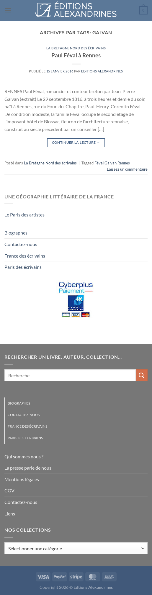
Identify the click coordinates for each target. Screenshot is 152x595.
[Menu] (8, 10)
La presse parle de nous (27, 467)
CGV (9, 490)
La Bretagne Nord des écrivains (76, 48)
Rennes (123, 163)
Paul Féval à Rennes (76, 55)
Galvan (110, 163)
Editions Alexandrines (102, 71)
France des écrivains (24, 255)
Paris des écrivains (23, 267)
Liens (9, 513)
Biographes (15, 232)
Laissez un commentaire (127, 169)
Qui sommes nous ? (23, 456)
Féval (99, 163)
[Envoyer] (142, 375)
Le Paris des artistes (24, 214)
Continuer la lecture (76, 142)
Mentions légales (21, 479)
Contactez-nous (20, 244)
